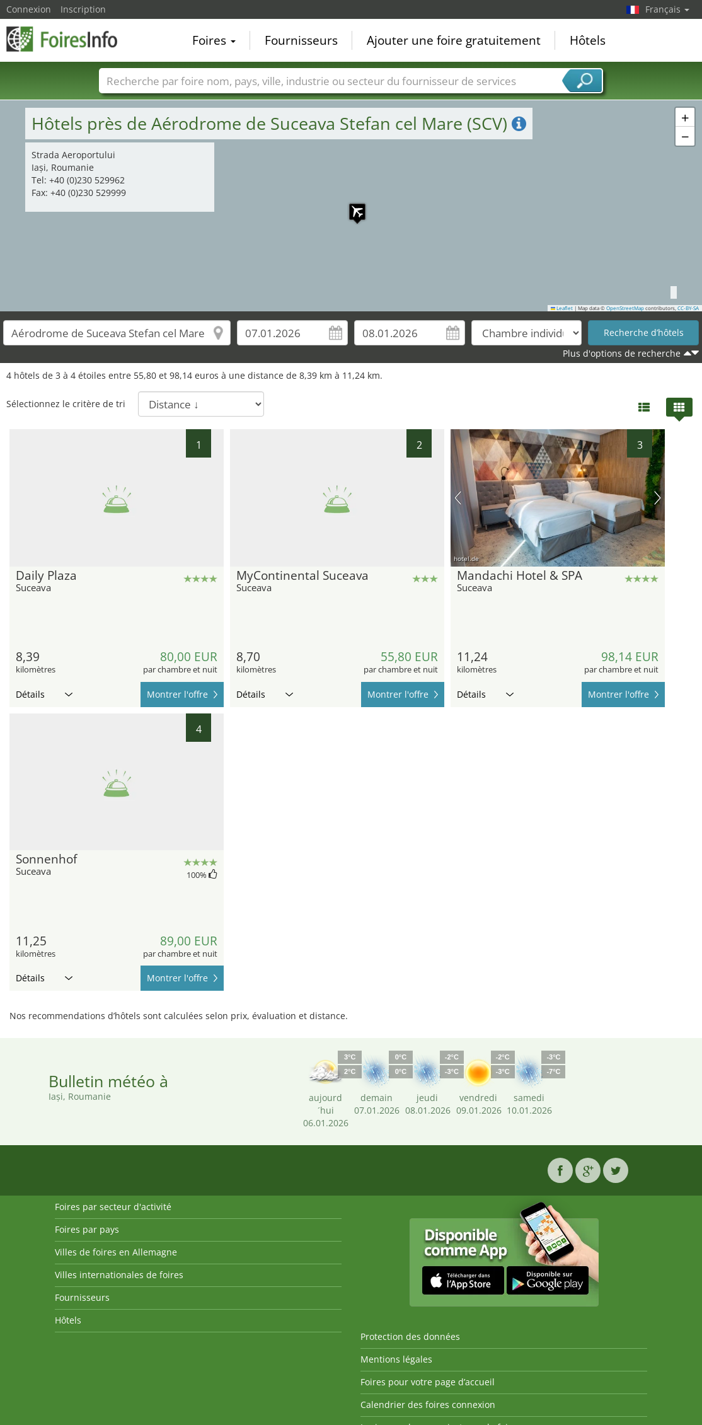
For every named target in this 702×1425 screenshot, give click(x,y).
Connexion (28, 9)
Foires (214, 40)
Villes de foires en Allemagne (116, 1252)
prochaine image (657, 497)
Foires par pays (87, 1229)
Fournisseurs (301, 40)
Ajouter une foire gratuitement (454, 40)
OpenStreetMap (625, 308)
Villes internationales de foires (119, 1275)
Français (667, 9)
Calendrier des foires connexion (427, 1405)
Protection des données (410, 1336)
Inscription (83, 9)
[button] (685, 117)
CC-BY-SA (688, 308)
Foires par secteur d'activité (113, 1207)
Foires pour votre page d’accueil (427, 1382)
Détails (44, 694)
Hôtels (588, 40)
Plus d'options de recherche (622, 353)
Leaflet (562, 308)
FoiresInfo (69, 39)
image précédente (458, 497)
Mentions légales (396, 1359)
